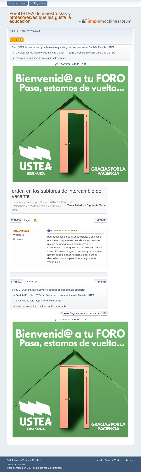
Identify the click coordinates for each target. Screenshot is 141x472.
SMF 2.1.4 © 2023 (15, 460)
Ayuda (100, 460)
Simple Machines (33, 460)
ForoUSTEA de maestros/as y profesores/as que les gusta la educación (40, 17)
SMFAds (10, 464)
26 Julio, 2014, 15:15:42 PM (63, 230)
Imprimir (101, 220)
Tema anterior (75, 205)
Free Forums (23, 464)
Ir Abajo (16, 220)
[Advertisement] (119, 245)
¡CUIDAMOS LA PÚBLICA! (70, 64)
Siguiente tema (96, 205)
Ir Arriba (16, 282)
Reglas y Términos (113, 460)
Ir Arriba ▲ (129, 460)
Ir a (59, 313)
